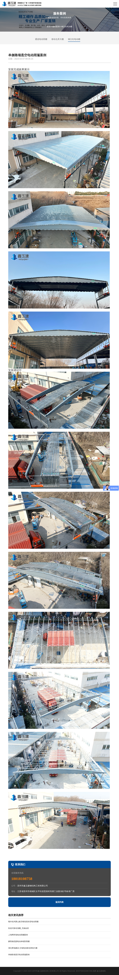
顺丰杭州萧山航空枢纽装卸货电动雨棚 (23, 922)
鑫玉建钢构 (101, 971)
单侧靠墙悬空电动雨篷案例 (19, 955)
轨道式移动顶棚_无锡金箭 (18, 928)
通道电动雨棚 (41, 39)
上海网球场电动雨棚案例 (18, 935)
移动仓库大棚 (58, 39)
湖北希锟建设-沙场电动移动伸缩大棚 (22, 948)
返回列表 (59, 902)
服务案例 (56, 26)
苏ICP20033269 (82, 971)
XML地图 (92, 971)
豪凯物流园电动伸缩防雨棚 (19, 941)
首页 (48, 26)
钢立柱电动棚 (67, 26)
